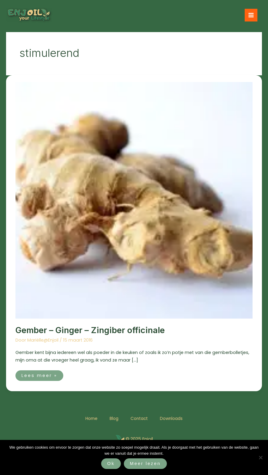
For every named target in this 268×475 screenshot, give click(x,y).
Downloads (171, 418)
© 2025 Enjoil (139, 439)
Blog (114, 418)
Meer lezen (145, 463)
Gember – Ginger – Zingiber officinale (90, 330)
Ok (111, 463)
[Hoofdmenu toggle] (251, 15)
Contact (139, 418)
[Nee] (260, 457)
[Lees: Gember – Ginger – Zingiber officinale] (134, 200)
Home (91, 418)
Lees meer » (39, 374)
